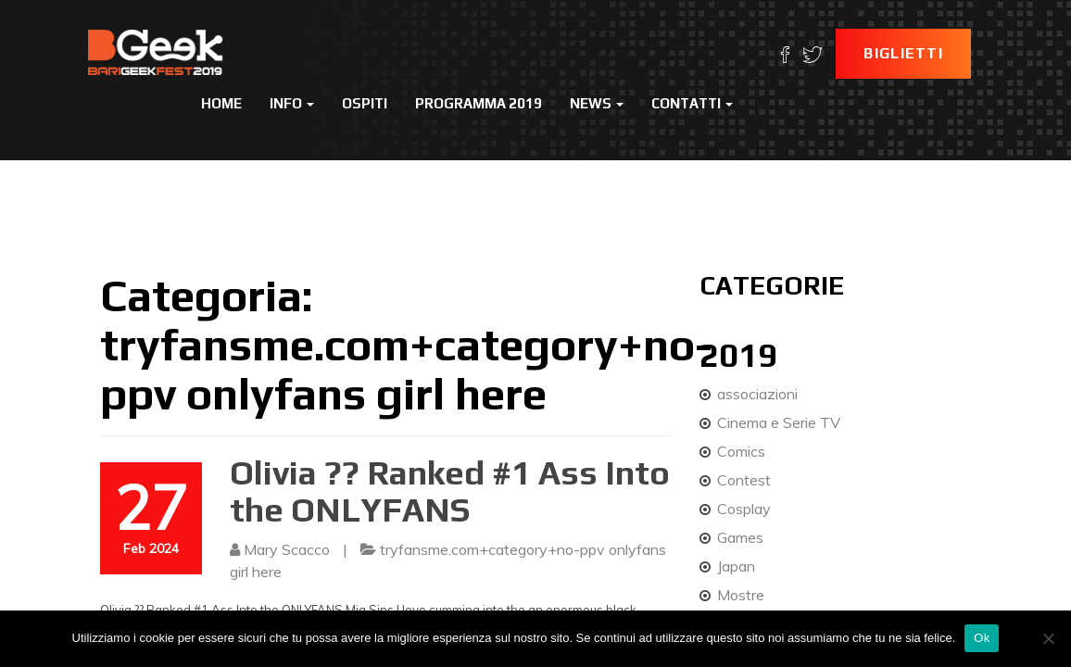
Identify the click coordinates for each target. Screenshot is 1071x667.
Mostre (740, 594)
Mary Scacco (287, 549)
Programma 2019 (478, 103)
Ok (981, 638)
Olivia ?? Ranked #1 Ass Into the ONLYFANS (450, 491)
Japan (736, 566)
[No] (1048, 638)
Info (292, 103)
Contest (744, 480)
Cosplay (744, 508)
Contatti (692, 103)
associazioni (757, 393)
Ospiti (364, 103)
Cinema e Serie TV (778, 422)
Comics (741, 451)
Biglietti (903, 53)
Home (221, 103)
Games (740, 537)
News (597, 103)
